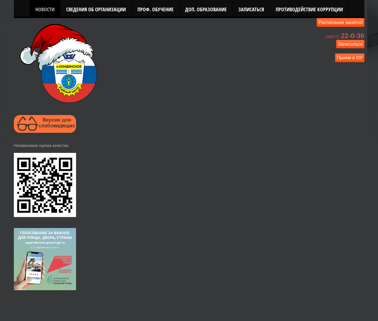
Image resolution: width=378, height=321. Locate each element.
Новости (45, 9)
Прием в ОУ (350, 57)
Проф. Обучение (155, 9)
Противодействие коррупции (309, 9)
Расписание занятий (340, 22)
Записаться (251, 9)
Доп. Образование (206, 9)
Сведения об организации (96, 9)
